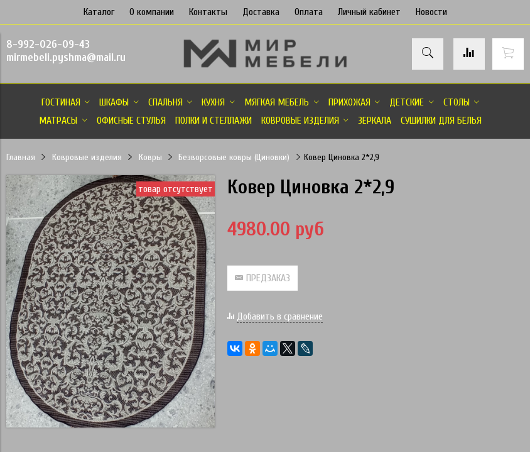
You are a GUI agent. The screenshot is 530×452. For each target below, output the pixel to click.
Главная (20, 157)
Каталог (99, 12)
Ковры (150, 157)
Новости (431, 12)
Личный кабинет (369, 12)
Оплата (309, 12)
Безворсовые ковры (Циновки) (233, 157)
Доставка (260, 12)
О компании (151, 12)
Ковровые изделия (87, 157)
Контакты (208, 12)
